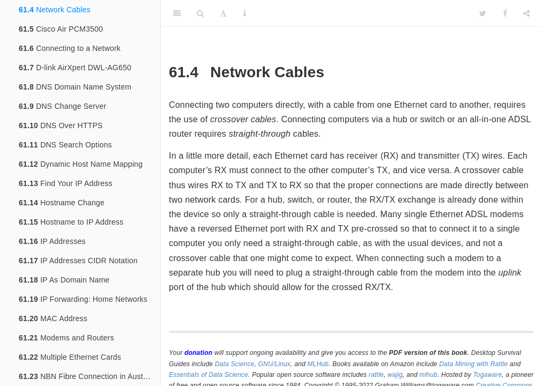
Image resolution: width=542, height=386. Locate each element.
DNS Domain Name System (75, 87)
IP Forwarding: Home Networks (83, 299)
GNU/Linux (274, 364)
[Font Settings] (223, 13)
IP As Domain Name (64, 280)
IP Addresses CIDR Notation (78, 260)
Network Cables (55, 9)
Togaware (487, 374)
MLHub (318, 364)
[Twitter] (482, 13)
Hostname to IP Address (71, 222)
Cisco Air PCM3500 (61, 29)
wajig (395, 374)
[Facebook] (505, 13)
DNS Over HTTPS (61, 125)
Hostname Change (62, 202)
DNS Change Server (62, 106)
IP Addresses (52, 241)
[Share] (526, 13)
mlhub (428, 374)
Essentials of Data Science (208, 374)
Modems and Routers (66, 337)
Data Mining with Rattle (473, 364)
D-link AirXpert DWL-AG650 (75, 67)
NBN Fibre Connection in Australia (88, 376)
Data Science (235, 364)
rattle (376, 374)
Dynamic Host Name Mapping (81, 164)
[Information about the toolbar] (244, 13)
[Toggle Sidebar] (177, 13)
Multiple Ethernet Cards (70, 357)
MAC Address (53, 318)
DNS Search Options (65, 144)
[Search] (200, 13)
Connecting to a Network (70, 48)
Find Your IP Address (66, 183)
